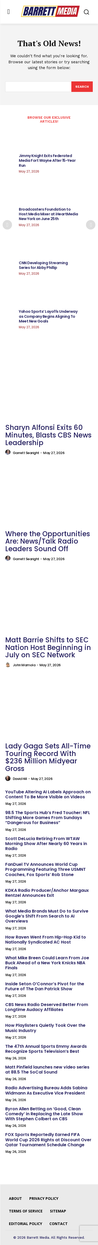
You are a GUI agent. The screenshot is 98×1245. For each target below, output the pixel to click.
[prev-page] (7, 225)
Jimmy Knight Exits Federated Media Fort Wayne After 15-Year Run (47, 160)
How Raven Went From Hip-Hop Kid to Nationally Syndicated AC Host (45, 939)
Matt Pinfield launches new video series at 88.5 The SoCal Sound (47, 1069)
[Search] (82, 86)
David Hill (20, 778)
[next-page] (90, 225)
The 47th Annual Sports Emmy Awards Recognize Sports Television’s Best (46, 1048)
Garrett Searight (26, 452)
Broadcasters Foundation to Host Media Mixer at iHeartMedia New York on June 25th (48, 214)
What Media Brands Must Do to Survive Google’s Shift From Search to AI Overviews (46, 916)
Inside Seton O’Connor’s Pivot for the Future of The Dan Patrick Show (44, 986)
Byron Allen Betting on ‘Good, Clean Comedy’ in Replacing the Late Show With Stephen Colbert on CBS (44, 1114)
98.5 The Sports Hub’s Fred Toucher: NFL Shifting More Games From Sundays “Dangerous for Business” (47, 818)
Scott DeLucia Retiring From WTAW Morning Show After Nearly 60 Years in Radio (46, 844)
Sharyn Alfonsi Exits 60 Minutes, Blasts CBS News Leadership (48, 435)
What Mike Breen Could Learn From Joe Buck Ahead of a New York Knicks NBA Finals (47, 963)
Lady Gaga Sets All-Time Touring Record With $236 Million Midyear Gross (48, 757)
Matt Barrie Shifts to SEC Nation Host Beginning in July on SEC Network (48, 647)
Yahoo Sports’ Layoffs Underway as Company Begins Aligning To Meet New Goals (48, 316)
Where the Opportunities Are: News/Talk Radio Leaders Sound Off (47, 541)
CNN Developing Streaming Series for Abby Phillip (43, 265)
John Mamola (24, 665)
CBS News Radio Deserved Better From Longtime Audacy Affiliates (46, 1007)
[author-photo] (8, 452)
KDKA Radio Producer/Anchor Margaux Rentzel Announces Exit (47, 892)
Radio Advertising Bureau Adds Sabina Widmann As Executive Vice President (46, 1090)
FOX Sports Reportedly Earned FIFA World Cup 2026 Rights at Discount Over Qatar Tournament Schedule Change (48, 1140)
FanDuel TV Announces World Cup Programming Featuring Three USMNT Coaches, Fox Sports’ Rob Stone (45, 869)
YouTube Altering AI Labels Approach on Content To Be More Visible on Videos (48, 794)
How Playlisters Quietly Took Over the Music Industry (45, 1027)
